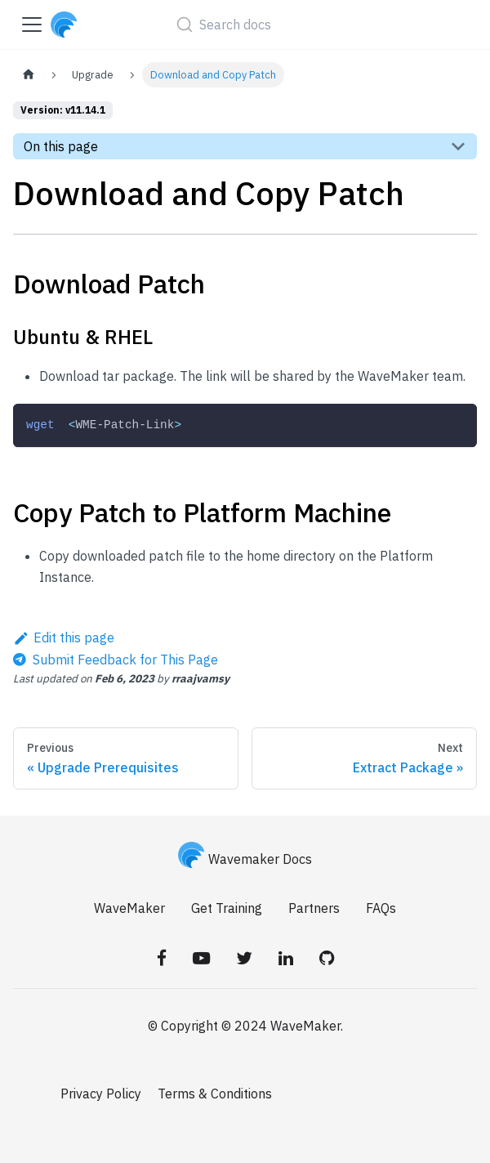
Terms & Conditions (215, 1093)
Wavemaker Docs (245, 859)
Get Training (226, 908)
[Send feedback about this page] (115, 659)
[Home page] (28, 74)
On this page (61, 146)
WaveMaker (129, 908)
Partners (314, 908)
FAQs (381, 908)
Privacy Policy (100, 1093)
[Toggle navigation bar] (32, 24)
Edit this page (63, 637)
